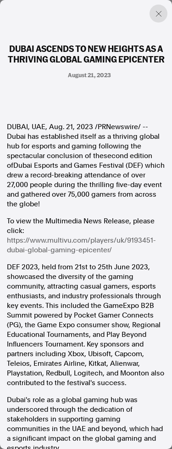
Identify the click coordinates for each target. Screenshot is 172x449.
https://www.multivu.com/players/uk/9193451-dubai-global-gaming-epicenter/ (81, 245)
